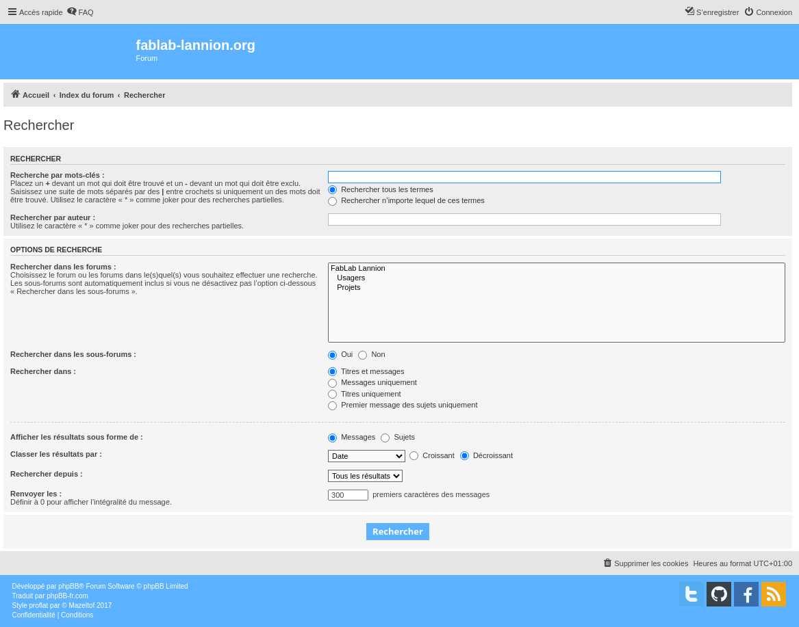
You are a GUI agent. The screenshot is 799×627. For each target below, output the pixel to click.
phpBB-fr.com (67, 596)
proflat (39, 605)
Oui (340, 354)
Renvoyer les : (36, 494)
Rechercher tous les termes (380, 189)
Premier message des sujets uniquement (402, 405)
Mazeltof (81, 605)
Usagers (556, 278)
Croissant (432, 455)
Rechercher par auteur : (52, 217)
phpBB (68, 586)
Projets (556, 288)
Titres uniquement (364, 394)
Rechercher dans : (43, 371)
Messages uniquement (372, 382)
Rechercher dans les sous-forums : (73, 354)
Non (371, 354)
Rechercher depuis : (46, 474)
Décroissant (486, 455)
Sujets (398, 437)
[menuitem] (80, 12)
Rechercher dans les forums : (63, 267)
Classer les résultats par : (56, 454)
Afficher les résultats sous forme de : (76, 437)
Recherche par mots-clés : (57, 175)
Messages (351, 437)
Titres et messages (366, 371)
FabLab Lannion (556, 269)
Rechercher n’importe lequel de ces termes (406, 200)
